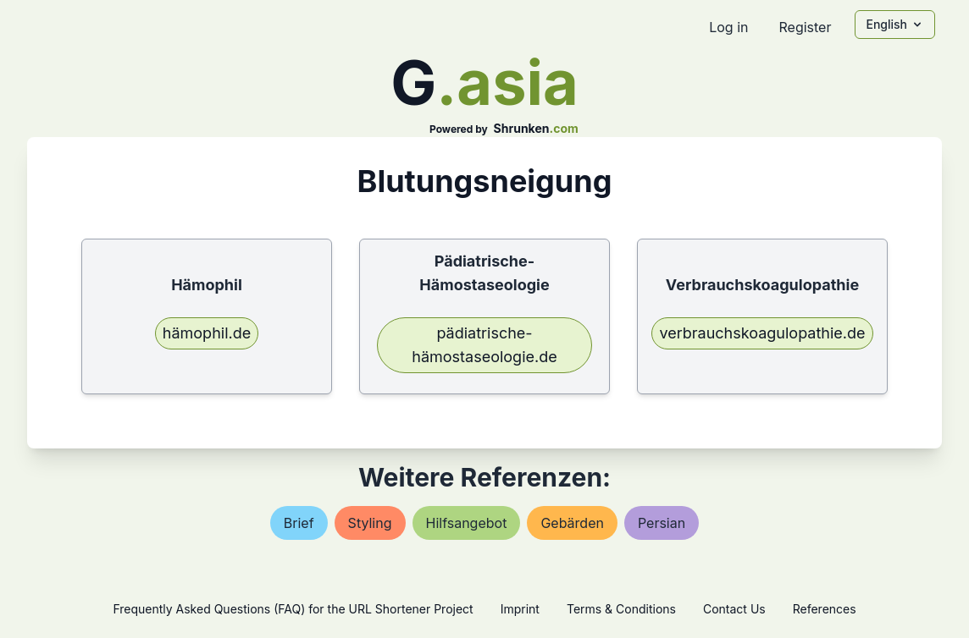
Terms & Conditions (621, 609)
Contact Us (734, 609)
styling (370, 522)
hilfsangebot (466, 522)
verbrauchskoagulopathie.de (762, 333)
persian (661, 522)
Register (804, 27)
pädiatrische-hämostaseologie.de (484, 345)
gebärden (572, 522)
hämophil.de (207, 333)
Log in (728, 27)
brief (299, 522)
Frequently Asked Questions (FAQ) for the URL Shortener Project (293, 609)
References (824, 609)
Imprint (520, 609)
